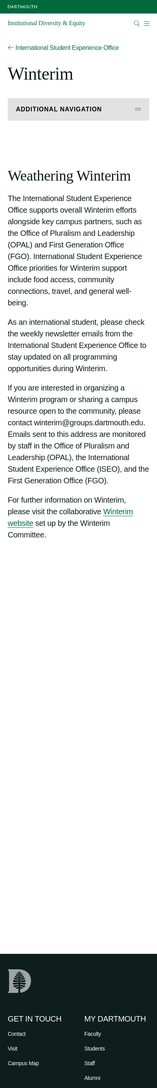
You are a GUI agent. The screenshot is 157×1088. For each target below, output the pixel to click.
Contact (17, 1034)
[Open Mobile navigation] (146, 23)
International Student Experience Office (63, 48)
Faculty (93, 1034)
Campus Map (23, 1063)
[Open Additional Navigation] (78, 110)
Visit (12, 1048)
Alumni (92, 1078)
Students (95, 1048)
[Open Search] (137, 23)
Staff (90, 1063)
